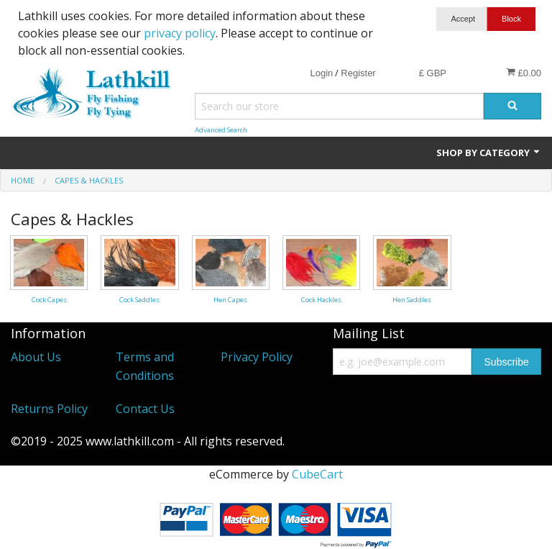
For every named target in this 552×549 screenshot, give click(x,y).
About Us (36, 357)
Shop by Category (488, 152)
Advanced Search (221, 130)
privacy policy (180, 33)
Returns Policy (49, 409)
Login (321, 73)
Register (358, 73)
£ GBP (432, 73)
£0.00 (523, 72)
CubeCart (317, 474)
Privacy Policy (257, 357)
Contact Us (145, 409)
